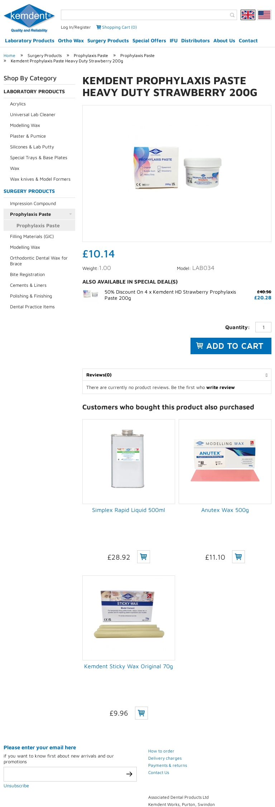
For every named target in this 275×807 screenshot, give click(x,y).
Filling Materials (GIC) (32, 236)
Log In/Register (76, 27)
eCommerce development (128, 777)
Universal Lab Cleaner (33, 114)
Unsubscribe (16, 700)
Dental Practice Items (32, 306)
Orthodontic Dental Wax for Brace (39, 260)
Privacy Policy (65, 790)
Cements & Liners (28, 285)
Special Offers (149, 40)
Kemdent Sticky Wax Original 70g (128, 623)
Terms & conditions (114, 790)
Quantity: (237, 327)
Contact (248, 40)
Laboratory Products (29, 40)
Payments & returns (167, 680)
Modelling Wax (25, 125)
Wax (14, 168)
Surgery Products (108, 40)
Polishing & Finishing (31, 296)
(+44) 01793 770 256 (190, 740)
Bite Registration (27, 274)
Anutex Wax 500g (225, 510)
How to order (161, 665)
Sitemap (185, 790)
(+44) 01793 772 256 (191, 748)
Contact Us (158, 687)
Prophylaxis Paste (91, 55)
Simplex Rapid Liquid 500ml (128, 510)
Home (9, 55)
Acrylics (18, 103)
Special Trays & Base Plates (38, 157)
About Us (224, 40)
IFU (174, 40)
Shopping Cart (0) (119, 27)
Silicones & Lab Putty (32, 146)
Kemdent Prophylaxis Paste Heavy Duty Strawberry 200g (67, 60)
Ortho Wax (71, 40)
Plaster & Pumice (28, 136)
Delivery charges (165, 672)
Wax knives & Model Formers (40, 179)
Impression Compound (33, 203)
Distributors (195, 40)
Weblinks (215, 790)
